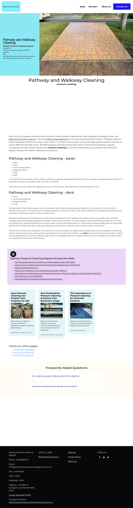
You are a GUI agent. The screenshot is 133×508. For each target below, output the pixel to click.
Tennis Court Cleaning (23, 353)
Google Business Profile (20, 495)
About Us (106, 6)
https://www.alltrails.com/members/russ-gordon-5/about (41, 271)
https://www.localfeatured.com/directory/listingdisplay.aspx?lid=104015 (47, 265)
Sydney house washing (56, 139)
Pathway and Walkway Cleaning (66, 420)
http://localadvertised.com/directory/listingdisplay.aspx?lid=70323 (45, 262)
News (82, 6)
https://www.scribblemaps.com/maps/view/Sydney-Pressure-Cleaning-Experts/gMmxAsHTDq (58, 273)
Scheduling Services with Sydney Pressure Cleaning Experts (66, 113)
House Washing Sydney (24, 350)
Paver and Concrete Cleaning (22, 139)
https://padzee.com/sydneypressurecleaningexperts (38, 279)
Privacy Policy (74, 457)
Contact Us (121, 6)
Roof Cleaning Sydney (23, 355)
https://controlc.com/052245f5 (28, 276)
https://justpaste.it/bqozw (26, 268)
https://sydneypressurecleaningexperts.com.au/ (31, 502)
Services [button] (93, 6)
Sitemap (72, 452)
